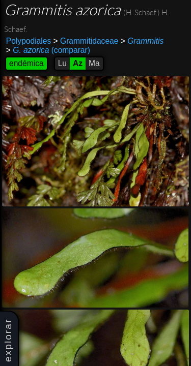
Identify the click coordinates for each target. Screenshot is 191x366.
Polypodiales (28, 41)
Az (78, 63)
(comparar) (48, 50)
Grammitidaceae (86, 41)
